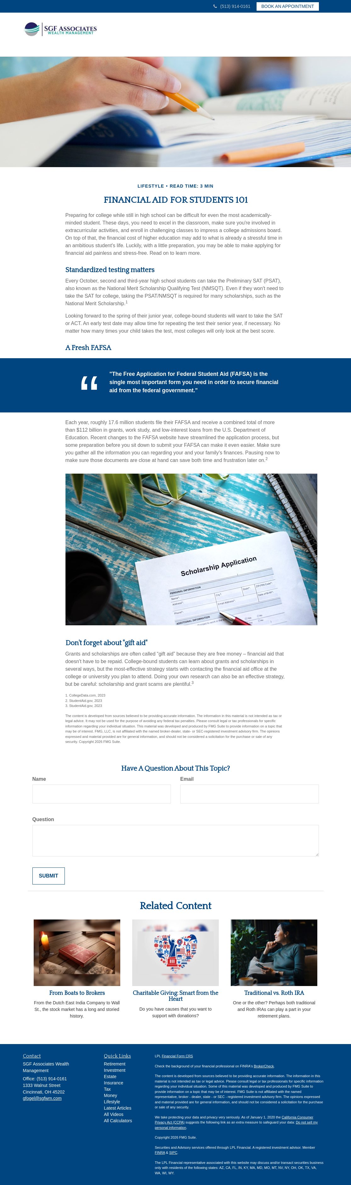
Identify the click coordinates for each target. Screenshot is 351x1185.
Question (43, 817)
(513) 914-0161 (231, 6)
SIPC (173, 1151)
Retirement (114, 1062)
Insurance (113, 1080)
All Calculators (118, 1118)
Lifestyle (112, 1099)
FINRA (160, 1151)
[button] (167, 33)
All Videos (113, 1112)
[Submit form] (48, 874)
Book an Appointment (287, 6)
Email (187, 777)
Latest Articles (117, 1106)
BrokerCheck (264, 1064)
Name (39, 777)
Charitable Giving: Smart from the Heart (175, 994)
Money (110, 1093)
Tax (107, 1087)
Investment (114, 1068)
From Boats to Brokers (77, 991)
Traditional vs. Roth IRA (274, 991)
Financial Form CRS (177, 1054)
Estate (110, 1074)
